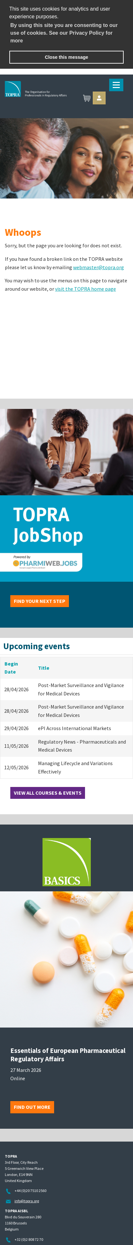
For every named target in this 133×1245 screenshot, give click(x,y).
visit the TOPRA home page (85, 289)
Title (43, 668)
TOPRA (66, 98)
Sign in (99, 98)
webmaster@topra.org (98, 267)
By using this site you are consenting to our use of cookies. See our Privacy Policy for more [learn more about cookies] (64, 32)
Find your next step (39, 601)
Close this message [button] (66, 57)
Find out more (32, 1107)
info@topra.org (26, 1200)
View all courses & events (47, 793)
